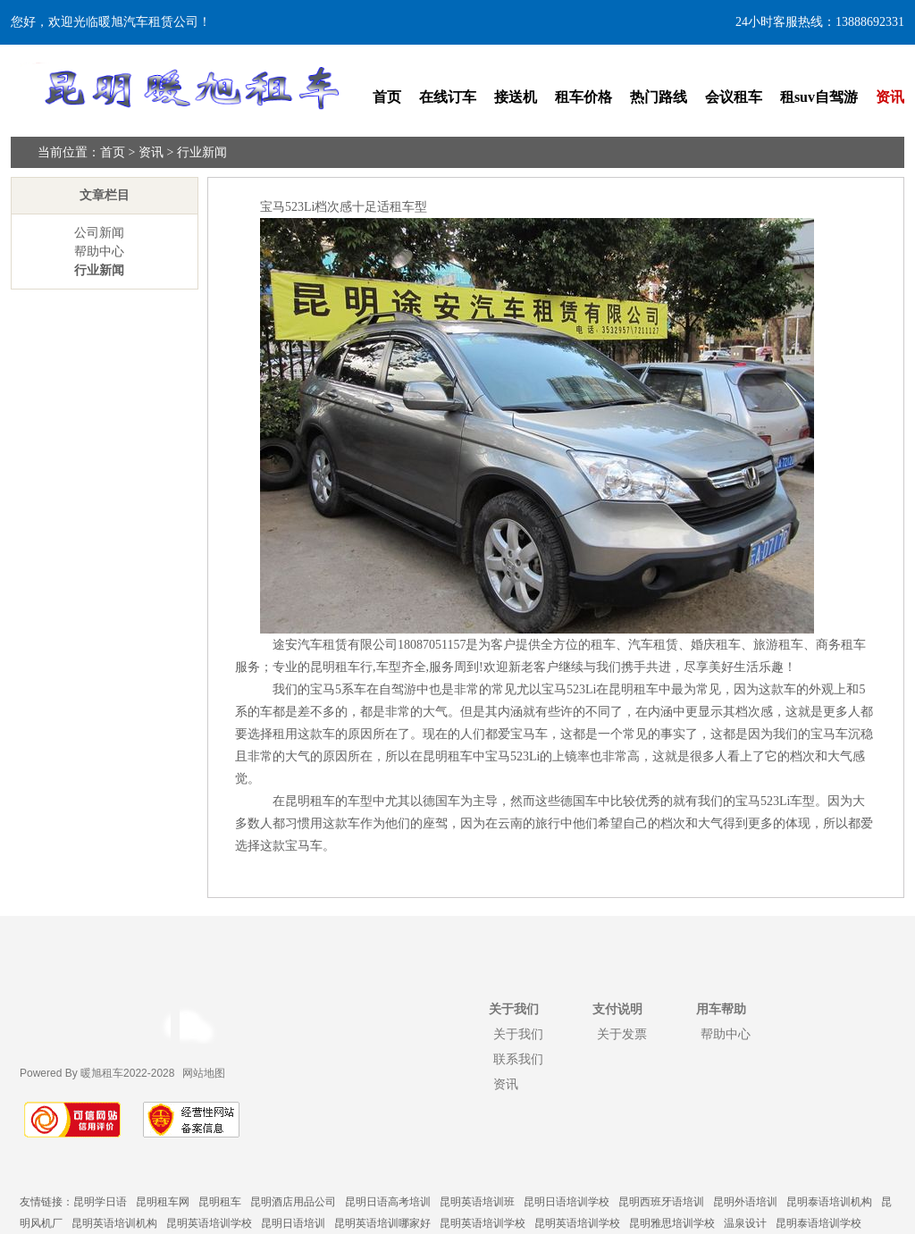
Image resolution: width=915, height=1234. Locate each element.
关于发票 (622, 1034)
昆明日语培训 (293, 1223)
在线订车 (447, 97)
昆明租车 (219, 1202)
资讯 (890, 97)
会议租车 (733, 97)
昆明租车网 (162, 1202)
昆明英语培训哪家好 (382, 1223)
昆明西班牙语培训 (661, 1202)
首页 (387, 97)
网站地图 (203, 1073)
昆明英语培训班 (477, 1202)
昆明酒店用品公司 (293, 1202)
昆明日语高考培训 (388, 1202)
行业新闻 (202, 152)
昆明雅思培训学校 (672, 1223)
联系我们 (518, 1059)
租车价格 (583, 97)
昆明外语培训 (745, 1202)
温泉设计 (745, 1223)
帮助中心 (99, 251)
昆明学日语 (100, 1202)
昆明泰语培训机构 (829, 1202)
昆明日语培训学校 (566, 1202)
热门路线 (658, 97)
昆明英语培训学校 (209, 1223)
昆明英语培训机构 (114, 1223)
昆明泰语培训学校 (818, 1223)
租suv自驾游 (819, 97)
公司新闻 (99, 232)
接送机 (515, 97)
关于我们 (518, 1034)
